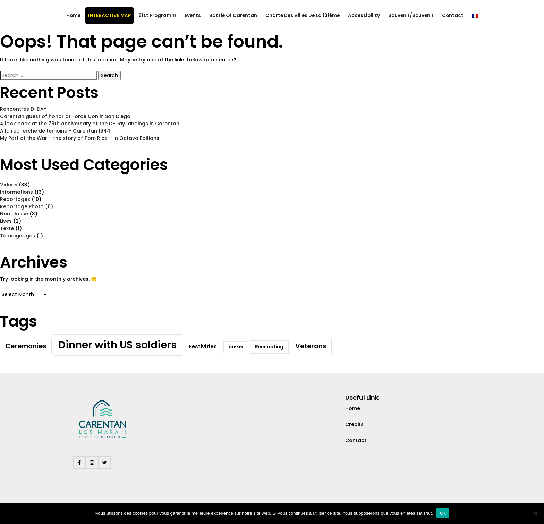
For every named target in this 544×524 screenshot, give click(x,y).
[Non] (535, 513)
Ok (443, 513)
